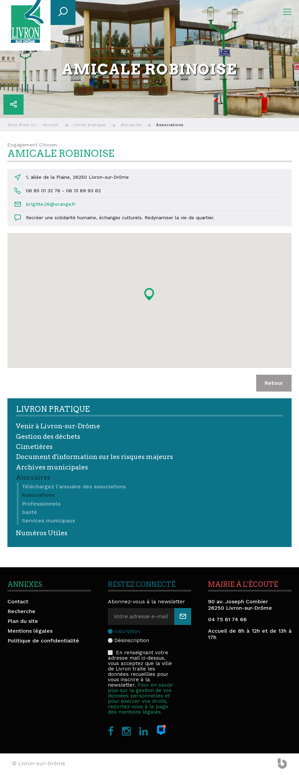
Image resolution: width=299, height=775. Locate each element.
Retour (274, 383)
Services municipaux (48, 520)
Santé (29, 512)
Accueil (51, 124)
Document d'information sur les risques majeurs (94, 457)
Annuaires (131, 124)
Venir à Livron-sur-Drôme (58, 426)
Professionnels (41, 503)
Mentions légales (30, 631)
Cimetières (34, 446)
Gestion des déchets (48, 436)
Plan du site (22, 621)
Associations (38, 495)
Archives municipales (52, 467)
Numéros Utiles (41, 533)
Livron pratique (89, 124)
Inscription (127, 631)
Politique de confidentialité (43, 640)
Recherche (21, 611)
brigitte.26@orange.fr (51, 204)
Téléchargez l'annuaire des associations (74, 486)
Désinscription (131, 640)
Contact (17, 601)
